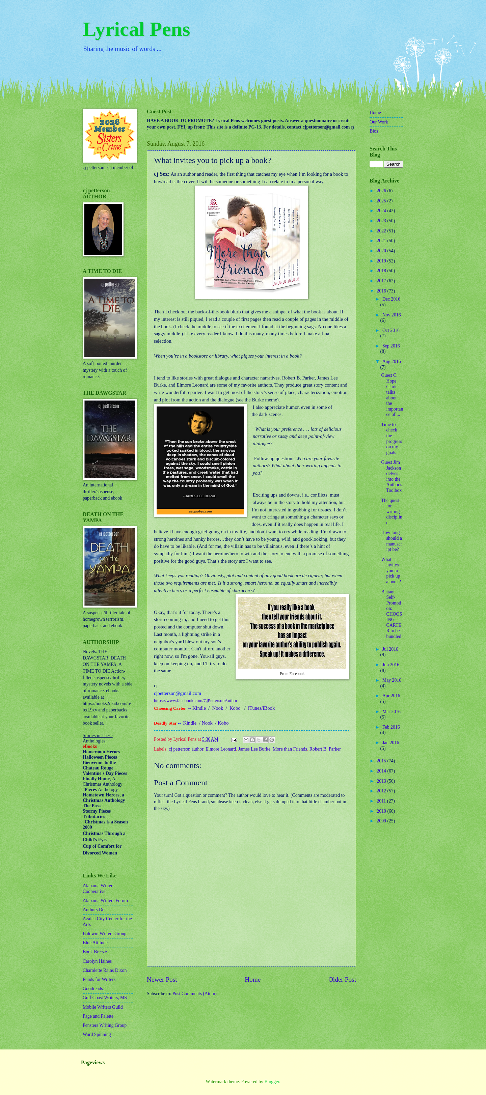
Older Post (342, 979)
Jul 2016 (390, 649)
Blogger (271, 1081)
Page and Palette (98, 1016)
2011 (382, 801)
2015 (382, 760)
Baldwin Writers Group (104, 933)
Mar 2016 (391, 711)
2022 (382, 230)
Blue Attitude (95, 942)
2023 (382, 220)
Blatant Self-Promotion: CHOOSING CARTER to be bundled (391, 614)
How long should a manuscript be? (391, 541)
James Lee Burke (254, 749)
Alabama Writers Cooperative (98, 888)
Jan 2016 (390, 742)
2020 (382, 250)
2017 (382, 280)
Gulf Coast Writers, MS (105, 997)
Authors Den (95, 909)
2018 (382, 270)
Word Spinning (97, 1034)
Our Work (379, 121)
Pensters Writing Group (105, 1025)
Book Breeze (95, 951)
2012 (382, 790)
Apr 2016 (391, 695)
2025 (382, 200)
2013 (382, 781)
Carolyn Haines (97, 961)
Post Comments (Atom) (194, 993)
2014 (382, 771)
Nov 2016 (391, 314)
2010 (382, 811)
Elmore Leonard (221, 749)
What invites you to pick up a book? (391, 570)
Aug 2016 (391, 361)
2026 (382, 190)
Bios (374, 131)
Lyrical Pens (136, 29)
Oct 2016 (391, 330)
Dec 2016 (391, 299)
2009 (382, 820)
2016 (382, 290)
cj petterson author (186, 749)
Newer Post (162, 979)
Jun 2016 (390, 664)
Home (253, 979)
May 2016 (391, 680)
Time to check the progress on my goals (391, 438)
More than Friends (290, 749)
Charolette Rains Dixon (105, 970)
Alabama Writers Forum (105, 900)
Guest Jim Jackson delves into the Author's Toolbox (391, 476)
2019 (382, 260)
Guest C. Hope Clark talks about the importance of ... (392, 395)
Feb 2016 (391, 727)
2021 (382, 240)
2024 (382, 210)
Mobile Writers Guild (103, 1007)
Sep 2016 (391, 345)
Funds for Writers (99, 979)
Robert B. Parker (325, 749)
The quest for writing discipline (391, 511)
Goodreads (93, 988)
